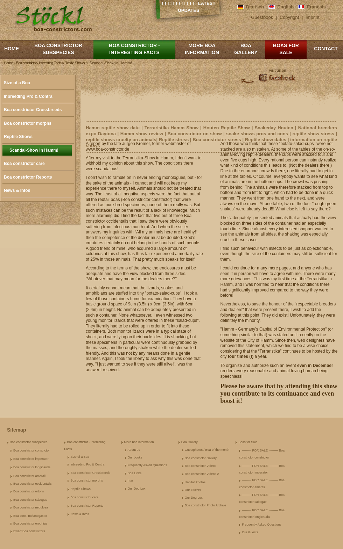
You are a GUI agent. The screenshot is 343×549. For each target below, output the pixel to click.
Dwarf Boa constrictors (29, 531)
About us (134, 450)
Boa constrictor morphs (27, 123)
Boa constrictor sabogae (30, 499)
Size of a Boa (17, 82)
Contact (325, 48)
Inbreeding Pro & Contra (28, 96)
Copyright (289, 17)
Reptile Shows (18, 136)
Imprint (313, 17)
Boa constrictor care (24, 163)
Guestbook (262, 17)
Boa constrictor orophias (30, 523)
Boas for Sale (286, 49)
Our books (135, 457)
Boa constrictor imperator (31, 459)
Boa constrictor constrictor (31, 450)
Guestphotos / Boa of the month (207, 450)
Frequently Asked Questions (147, 465)
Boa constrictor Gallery (201, 458)
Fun (130, 481)
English (285, 6)
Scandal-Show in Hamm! (33, 150)
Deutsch (255, 6)
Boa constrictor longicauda (31, 467)
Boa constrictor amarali (29, 476)
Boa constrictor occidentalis (32, 483)
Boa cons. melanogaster (30, 516)
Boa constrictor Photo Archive (205, 505)
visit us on (277, 70)
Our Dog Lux (137, 488)
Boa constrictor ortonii (28, 491)
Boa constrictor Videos (200, 466)
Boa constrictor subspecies (58, 49)
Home (11, 48)
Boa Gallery (245, 49)
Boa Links (135, 473)
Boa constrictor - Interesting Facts (134, 49)
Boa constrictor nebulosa (30, 507)
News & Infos (17, 190)
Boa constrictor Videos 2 (202, 474)
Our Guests (193, 490)
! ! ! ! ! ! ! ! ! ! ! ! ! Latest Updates (189, 7)
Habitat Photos (195, 482)
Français (316, 6)
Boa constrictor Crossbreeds (33, 109)
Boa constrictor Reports (28, 177)
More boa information (202, 49)
